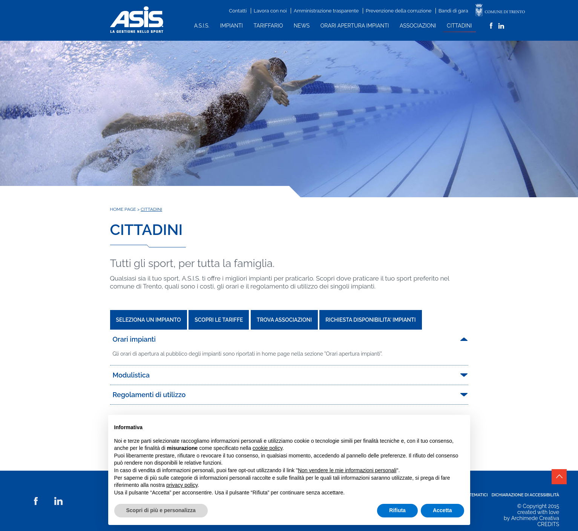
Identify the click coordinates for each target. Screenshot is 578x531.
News (302, 26)
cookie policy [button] (267, 448)
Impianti (231, 26)
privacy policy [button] (182, 485)
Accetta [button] (442, 510)
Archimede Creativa (535, 518)
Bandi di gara (453, 11)
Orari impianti (134, 339)
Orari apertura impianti (354, 26)
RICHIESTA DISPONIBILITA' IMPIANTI (370, 320)
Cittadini (459, 26)
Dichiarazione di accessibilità (525, 495)
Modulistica (131, 375)
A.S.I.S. (202, 26)
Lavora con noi (270, 11)
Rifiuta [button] (397, 510)
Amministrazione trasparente (326, 11)
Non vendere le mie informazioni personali (347, 470)
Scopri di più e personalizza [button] (161, 510)
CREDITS (548, 524)
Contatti (238, 11)
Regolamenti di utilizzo (149, 395)
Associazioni (418, 26)
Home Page (123, 209)
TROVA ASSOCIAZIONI (284, 320)
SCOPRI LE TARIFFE (219, 320)
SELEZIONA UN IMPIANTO (148, 320)
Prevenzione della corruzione (398, 11)
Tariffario (268, 26)
